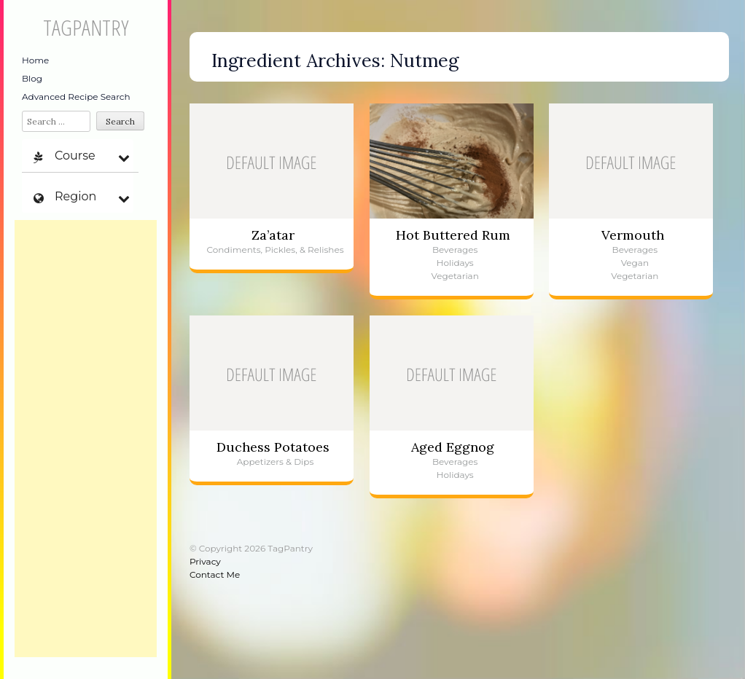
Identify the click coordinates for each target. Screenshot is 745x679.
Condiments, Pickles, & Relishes (274, 249)
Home (35, 60)
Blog (32, 78)
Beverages (454, 249)
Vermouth (632, 235)
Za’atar (273, 235)
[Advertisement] (86, 438)
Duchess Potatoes (273, 447)
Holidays (455, 262)
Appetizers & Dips (275, 461)
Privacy (205, 561)
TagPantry (85, 27)
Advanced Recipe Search (76, 96)
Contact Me (215, 574)
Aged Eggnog (452, 447)
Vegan (635, 262)
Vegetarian (455, 275)
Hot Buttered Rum (453, 235)
